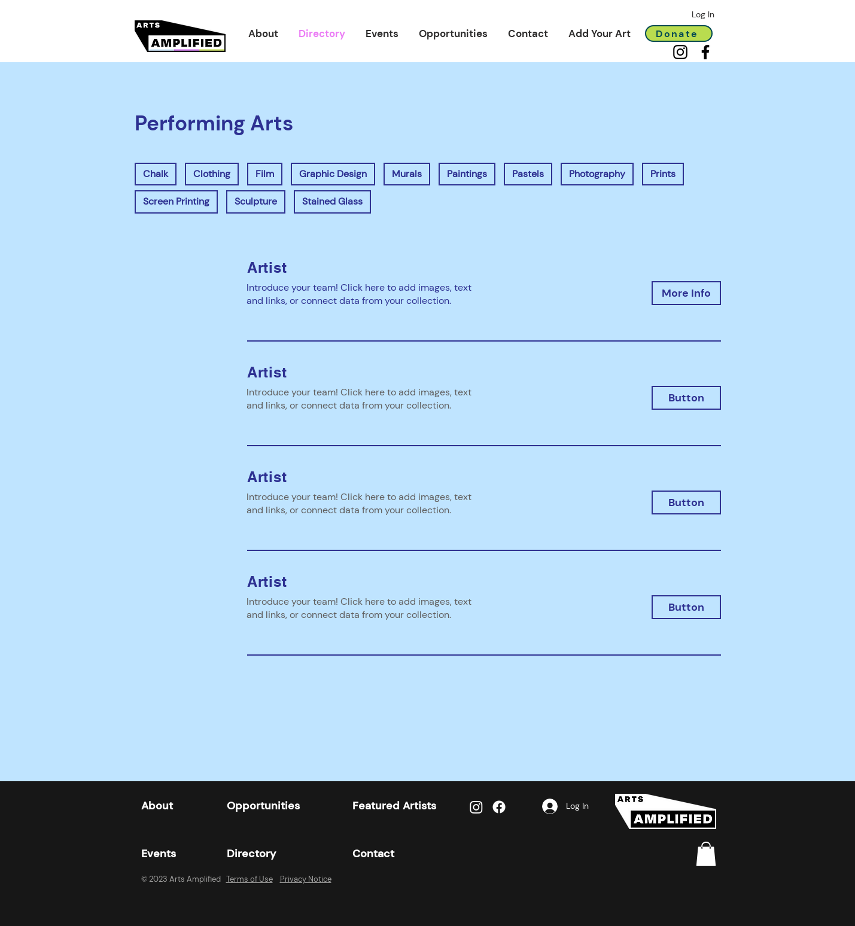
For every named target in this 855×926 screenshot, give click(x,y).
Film (264, 173)
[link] (706, 854)
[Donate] (679, 33)
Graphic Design (333, 173)
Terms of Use (249, 879)
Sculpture (255, 201)
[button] (263, 33)
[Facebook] (705, 52)
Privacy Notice (305, 879)
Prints (663, 173)
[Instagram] (680, 52)
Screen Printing (175, 201)
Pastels (528, 173)
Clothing (211, 173)
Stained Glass (332, 201)
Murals (406, 173)
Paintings (466, 173)
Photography (596, 173)
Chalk (155, 173)
